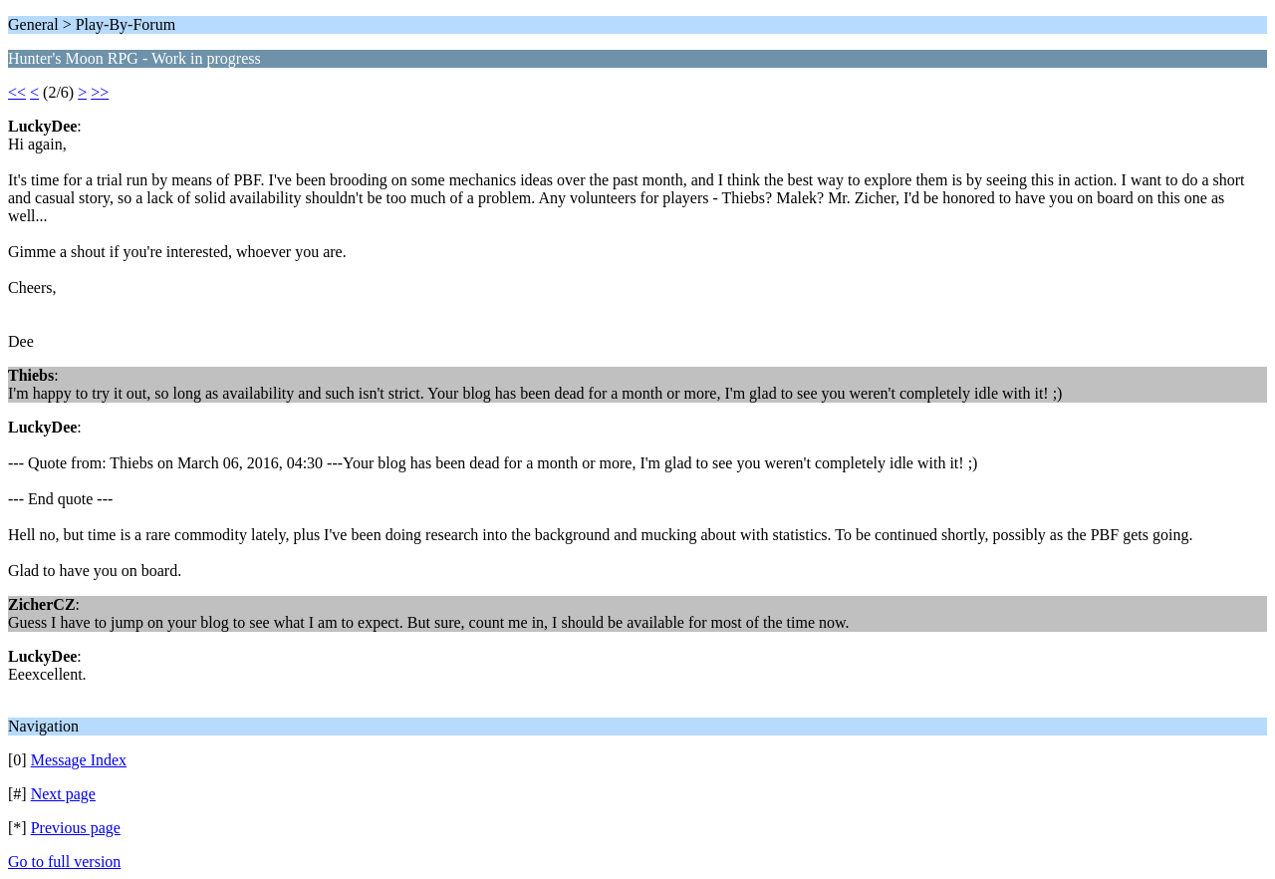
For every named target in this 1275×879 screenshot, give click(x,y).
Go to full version (64, 861)
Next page (63, 793)
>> (100, 92)
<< (17, 92)
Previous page (76, 827)
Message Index (79, 759)
